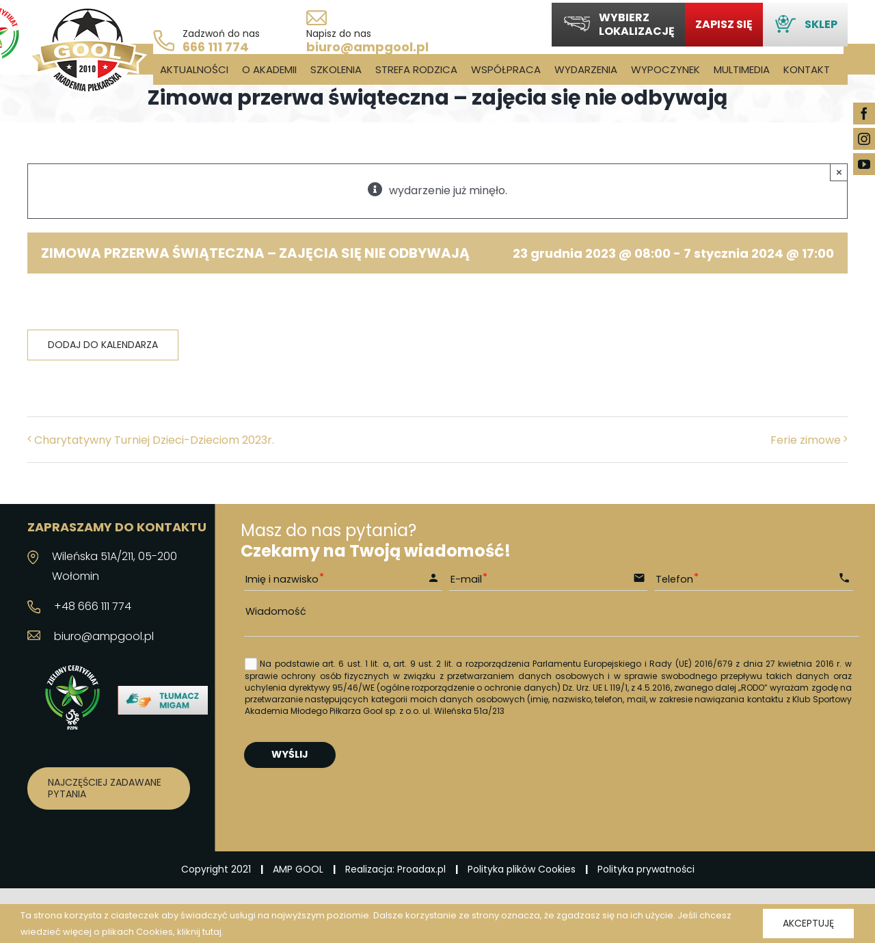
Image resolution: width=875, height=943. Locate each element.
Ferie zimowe (805, 440)
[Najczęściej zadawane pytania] (108, 788)
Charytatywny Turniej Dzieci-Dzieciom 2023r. (154, 440)
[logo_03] (87, 12)
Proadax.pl (421, 869)
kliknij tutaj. (200, 931)
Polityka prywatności (646, 869)
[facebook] (864, 113)
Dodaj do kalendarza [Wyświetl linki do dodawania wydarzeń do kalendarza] (103, 345)
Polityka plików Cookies (522, 869)
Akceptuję (808, 923)
